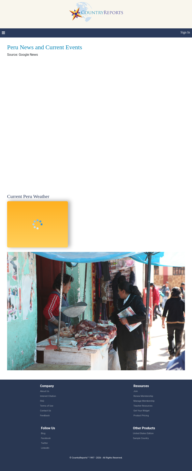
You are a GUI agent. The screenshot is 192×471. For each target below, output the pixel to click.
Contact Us (45, 410)
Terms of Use (46, 406)
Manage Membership (143, 401)
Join (135, 391)
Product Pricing (141, 415)
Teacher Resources (142, 406)
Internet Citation (48, 396)
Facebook (46, 438)
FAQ (42, 401)
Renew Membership (143, 396)
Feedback (45, 415)
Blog (43, 433)
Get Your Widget (141, 410)
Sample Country (141, 438)
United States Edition (143, 433)
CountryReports (96, 12)
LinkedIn (45, 448)
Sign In (185, 32)
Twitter (44, 443)
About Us (44, 391)
